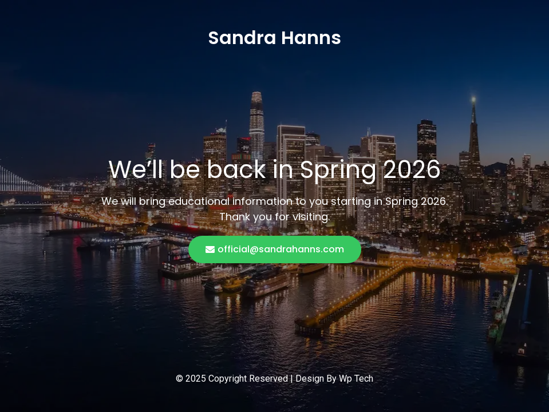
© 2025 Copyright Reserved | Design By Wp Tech (274, 378)
